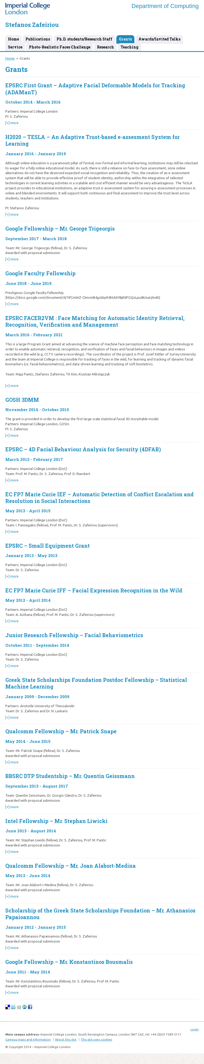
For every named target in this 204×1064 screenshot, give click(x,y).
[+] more (12, 123)
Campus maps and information (28, 1039)
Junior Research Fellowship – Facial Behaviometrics (74, 635)
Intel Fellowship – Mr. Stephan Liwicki (56, 821)
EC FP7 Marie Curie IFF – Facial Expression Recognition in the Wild (93, 590)
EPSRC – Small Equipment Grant (47, 545)
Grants (125, 39)
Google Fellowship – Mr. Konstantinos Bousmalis (69, 962)
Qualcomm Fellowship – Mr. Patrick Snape (61, 731)
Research (105, 47)
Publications (38, 39)
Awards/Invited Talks (159, 39)
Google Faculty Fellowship (40, 273)
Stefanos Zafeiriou (32, 24)
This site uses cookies (96, 1039)
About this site (65, 1039)
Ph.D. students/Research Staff (84, 39)
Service (15, 47)
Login (194, 1029)
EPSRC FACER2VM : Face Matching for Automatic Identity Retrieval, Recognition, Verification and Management (95, 321)
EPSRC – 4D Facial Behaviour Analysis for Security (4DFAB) (83, 449)
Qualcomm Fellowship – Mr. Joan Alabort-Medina (70, 865)
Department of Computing (165, 6)
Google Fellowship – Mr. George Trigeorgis (60, 228)
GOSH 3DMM (22, 399)
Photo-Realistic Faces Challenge (59, 47)
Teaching (129, 47)
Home (13, 39)
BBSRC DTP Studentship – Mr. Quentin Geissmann (70, 776)
